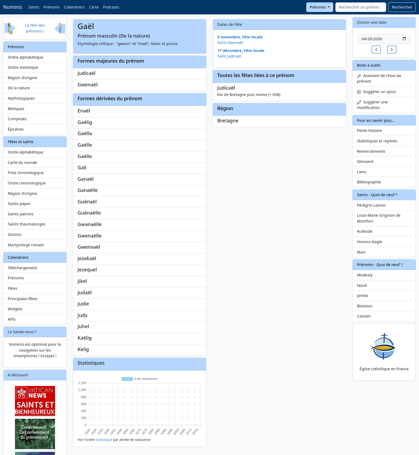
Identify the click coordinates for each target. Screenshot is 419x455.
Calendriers (74, 7)
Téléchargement (22, 267)
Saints (33, 7)
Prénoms (52, 7)
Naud (362, 285)
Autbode (365, 231)
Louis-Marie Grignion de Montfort (379, 218)
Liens (361, 171)
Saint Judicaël (229, 56)
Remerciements (371, 151)
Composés (17, 118)
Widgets (15, 308)
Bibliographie (369, 181)
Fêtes (12, 288)
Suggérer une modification (372, 104)
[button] (376, 49)
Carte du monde (22, 162)
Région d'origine (22, 77)
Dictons (14, 234)
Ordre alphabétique (25, 57)
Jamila (362, 295)
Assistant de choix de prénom (379, 78)
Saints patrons (21, 213)
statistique (104, 439)
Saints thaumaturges (26, 224)
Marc (361, 252)
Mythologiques (21, 98)
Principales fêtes (22, 298)
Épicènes (16, 129)
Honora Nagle (369, 241)
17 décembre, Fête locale (241, 50)
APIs (12, 319)
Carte (94, 7)
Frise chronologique (26, 172)
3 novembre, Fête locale (240, 36)
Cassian (364, 316)
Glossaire (365, 161)
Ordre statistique (23, 67)
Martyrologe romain (26, 244)
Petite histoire (369, 130)
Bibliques (16, 108)
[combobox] (360, 7)
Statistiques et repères (377, 140)
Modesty (365, 274)
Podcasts (111, 7)
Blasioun (365, 305)
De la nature (19, 87)
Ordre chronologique (27, 183)
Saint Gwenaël (230, 42)
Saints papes (19, 203)
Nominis (12, 7)
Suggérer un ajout (376, 91)
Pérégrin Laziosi (371, 205)
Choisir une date (372, 22)
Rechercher (402, 7)
